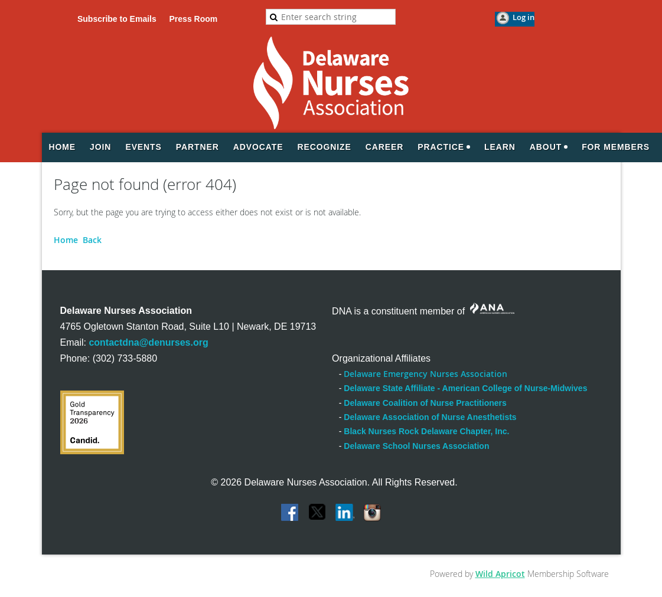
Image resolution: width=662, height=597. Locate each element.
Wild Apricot (500, 573)
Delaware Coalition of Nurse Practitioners (425, 403)
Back (92, 239)
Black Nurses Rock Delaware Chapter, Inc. (426, 431)
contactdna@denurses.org (148, 342)
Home (66, 239)
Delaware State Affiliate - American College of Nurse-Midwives (465, 388)
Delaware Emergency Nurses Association (425, 373)
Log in (523, 17)
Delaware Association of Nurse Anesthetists (430, 417)
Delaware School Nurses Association (416, 446)
